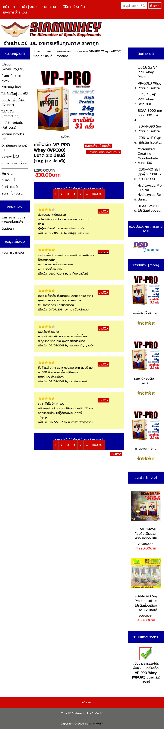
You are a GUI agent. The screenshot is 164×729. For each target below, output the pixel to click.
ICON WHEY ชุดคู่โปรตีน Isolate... (150, 140)
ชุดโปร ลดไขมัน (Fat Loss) (12, 125)
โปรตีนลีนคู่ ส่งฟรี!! (14, 93)
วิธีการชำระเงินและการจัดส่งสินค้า (14, 219)
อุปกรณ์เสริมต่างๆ (14, 163)
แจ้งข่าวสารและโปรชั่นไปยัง (146, 665)
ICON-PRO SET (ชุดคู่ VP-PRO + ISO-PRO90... (149, 174)
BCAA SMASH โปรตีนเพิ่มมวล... (149, 208)
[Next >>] (97, 194)
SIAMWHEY (96, 724)
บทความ (50, 6)
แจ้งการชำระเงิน (15, 12)
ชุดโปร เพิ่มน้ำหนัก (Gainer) (14, 102)
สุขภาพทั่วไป (10, 156)
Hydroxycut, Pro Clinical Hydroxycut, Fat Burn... (150, 192)
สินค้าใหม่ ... (9, 180)
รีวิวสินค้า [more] (145, 264)
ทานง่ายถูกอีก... (146, 430)
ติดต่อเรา (7, 228)
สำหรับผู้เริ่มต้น (11, 87)
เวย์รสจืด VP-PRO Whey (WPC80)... (148, 99)
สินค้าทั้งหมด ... (12, 193)
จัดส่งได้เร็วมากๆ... (146, 295)
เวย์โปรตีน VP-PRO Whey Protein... (148, 72)
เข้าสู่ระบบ (29, 6)
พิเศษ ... (7, 173)
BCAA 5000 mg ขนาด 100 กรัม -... (150, 115)
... (87, 194)
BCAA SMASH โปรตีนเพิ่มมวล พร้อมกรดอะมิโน (146, 515)
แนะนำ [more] (146, 477)
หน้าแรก (9, 6)
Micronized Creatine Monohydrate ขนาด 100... (148, 156)
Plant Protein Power (11, 78)
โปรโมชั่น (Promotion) (10, 114)
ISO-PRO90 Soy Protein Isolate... (150, 129)
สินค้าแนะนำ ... (11, 186)
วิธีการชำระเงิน (74, 6)
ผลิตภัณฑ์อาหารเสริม (59, 51)
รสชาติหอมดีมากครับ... (146, 363)
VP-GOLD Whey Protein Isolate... (150, 86)
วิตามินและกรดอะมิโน (14, 148)
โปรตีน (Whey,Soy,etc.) (12, 66)
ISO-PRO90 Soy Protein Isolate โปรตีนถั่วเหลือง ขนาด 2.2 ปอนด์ (146, 585)
